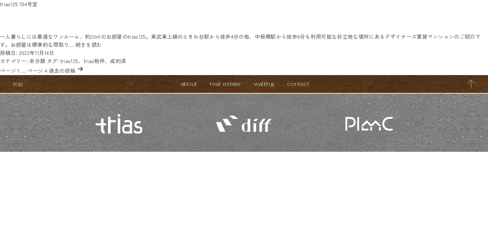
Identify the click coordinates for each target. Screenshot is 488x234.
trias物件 (94, 61)
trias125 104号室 (18, 4)
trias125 (69, 61)
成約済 (118, 61)
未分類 (37, 61)
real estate (225, 83)
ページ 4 (37, 70)
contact (298, 83)
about (189, 83)
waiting (264, 83)
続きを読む (89, 44)
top (18, 83)
